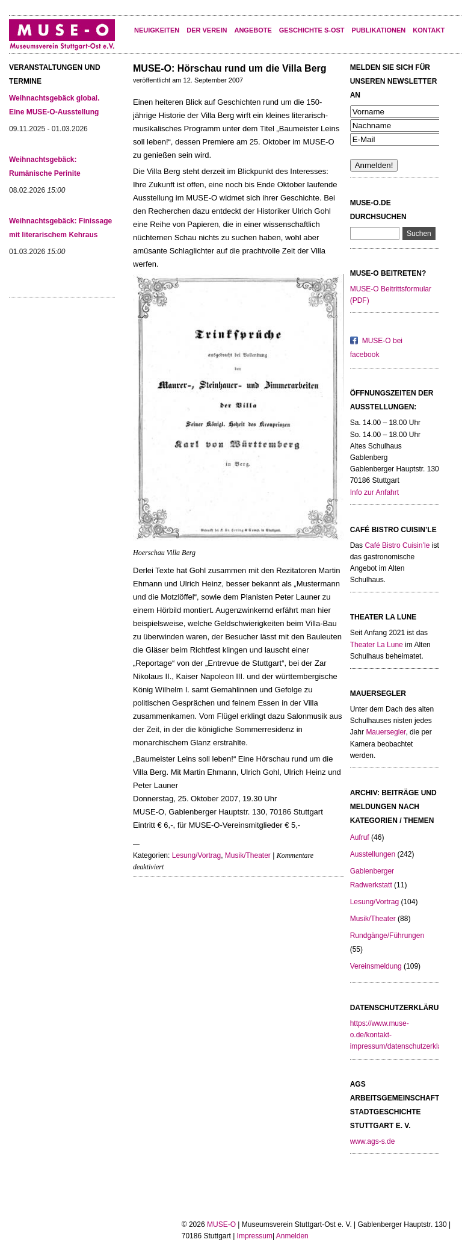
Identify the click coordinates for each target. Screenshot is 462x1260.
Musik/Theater (248, 855)
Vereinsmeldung (376, 966)
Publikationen (379, 30)
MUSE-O (221, 1224)
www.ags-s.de (372, 1141)
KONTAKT (429, 30)
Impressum (255, 1236)
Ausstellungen (372, 854)
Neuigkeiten (156, 30)
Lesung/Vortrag (196, 855)
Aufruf (359, 837)
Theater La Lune (376, 645)
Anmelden (292, 1236)
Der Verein (206, 30)
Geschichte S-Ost (312, 30)
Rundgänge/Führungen (387, 935)
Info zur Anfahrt (374, 492)
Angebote (252, 30)
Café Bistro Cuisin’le (397, 545)
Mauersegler (385, 732)
